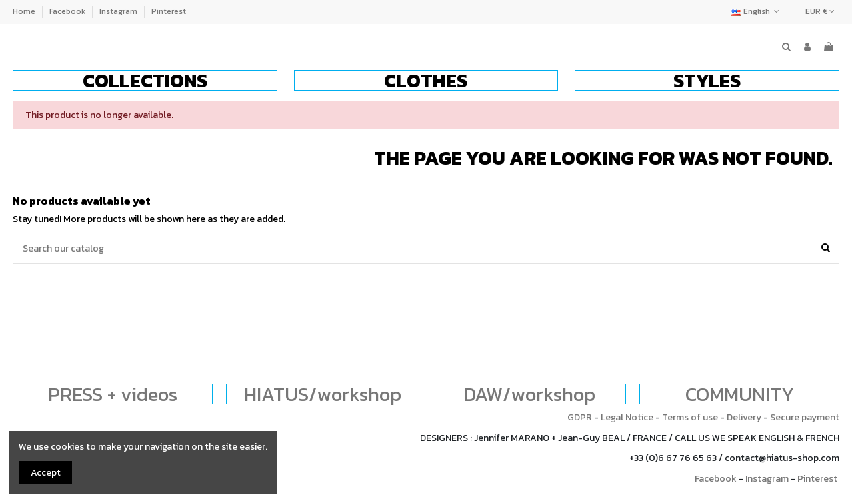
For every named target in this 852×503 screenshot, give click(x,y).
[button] (145, 80)
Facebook (68, 11)
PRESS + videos (112, 394)
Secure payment (804, 417)
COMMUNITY (739, 394)
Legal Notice (627, 417)
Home (25, 11)
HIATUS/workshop (322, 394)
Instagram (119, 11)
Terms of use (690, 417)
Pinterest (168, 11)
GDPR (579, 417)
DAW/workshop (529, 394)
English (756, 11)
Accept (46, 473)
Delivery (744, 417)
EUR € (820, 11)
